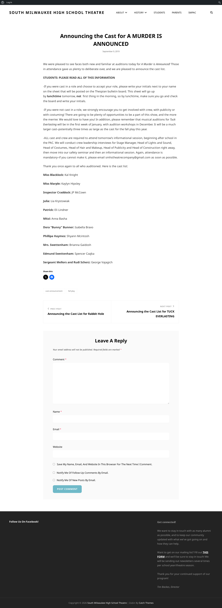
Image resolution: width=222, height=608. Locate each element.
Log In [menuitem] (9, 2)
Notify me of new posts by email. (76, 480)
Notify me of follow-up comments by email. (82, 472)
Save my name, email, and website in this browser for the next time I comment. (104, 464)
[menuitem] (2, 2)
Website (57, 447)
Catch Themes (146, 602)
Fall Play (71, 291)
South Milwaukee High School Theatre (56, 12)
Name (57, 411)
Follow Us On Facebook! (24, 521)
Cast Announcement (53, 291)
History (139, 12)
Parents (176, 12)
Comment (59, 359)
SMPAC (192, 12)
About (120, 12)
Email (57, 429)
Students (159, 12)
